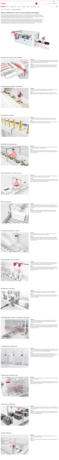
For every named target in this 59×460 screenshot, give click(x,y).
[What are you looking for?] (25, 3)
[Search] (36, 3)
